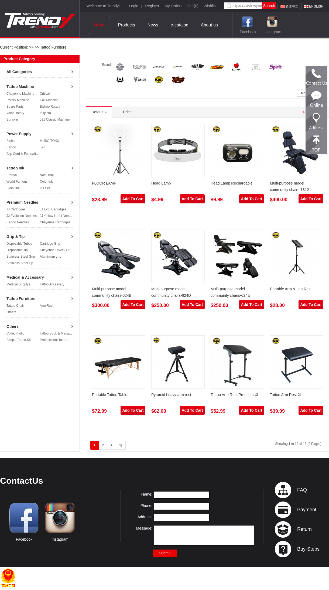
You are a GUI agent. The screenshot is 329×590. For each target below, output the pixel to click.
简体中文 (291, 6)
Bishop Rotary (50, 106)
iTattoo (11, 147)
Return (304, 529)
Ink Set (45, 188)
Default (99, 112)
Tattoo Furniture (53, 47)
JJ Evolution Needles (21, 216)
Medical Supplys (18, 284)
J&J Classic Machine (55, 119)
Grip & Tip (15, 236)
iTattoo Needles (17, 222)
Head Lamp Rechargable (232, 183)
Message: (144, 528)
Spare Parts (14, 106)
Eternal (11, 175)
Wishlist (210, 6)
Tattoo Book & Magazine (57, 333)
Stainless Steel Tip (19, 263)
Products (126, 25)
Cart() (192, 6)
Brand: (107, 65)
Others (11, 312)
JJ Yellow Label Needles (57, 216)
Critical (45, 94)
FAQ (302, 490)
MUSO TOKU (49, 141)
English (316, 6)
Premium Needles (22, 202)
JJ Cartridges (16, 209)
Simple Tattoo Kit (18, 340)
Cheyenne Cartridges (55, 222)
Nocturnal (47, 175)
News (153, 25)
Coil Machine (49, 100)
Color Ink (46, 181)
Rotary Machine (17, 100)
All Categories (19, 72)
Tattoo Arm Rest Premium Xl (234, 395)
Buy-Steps (308, 549)
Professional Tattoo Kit (56, 340)
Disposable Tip (17, 250)
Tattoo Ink (15, 168)
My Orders (173, 6)
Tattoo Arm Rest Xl (285, 395)
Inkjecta (45, 113)
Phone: (146, 505)
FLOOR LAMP (104, 183)
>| (120, 445)
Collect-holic (15, 333)
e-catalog (180, 25)
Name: (146, 494)
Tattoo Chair (15, 306)
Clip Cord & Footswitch (22, 154)
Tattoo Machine (20, 86)
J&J (42, 147)
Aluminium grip (50, 256)
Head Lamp (161, 183)
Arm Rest (46, 306)
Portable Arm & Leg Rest (290, 289)
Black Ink (13, 188)
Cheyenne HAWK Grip (56, 250)
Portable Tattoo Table (109, 395)
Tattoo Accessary (52, 284)
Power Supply (19, 134)
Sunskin (12, 119)
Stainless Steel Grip (20, 256)
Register (152, 6)
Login (133, 6)
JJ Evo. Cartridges (53, 209)
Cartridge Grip (50, 243)
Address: (145, 517)
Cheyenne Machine (20, 94)
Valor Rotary (15, 113)
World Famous (17, 181)
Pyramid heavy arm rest (171, 395)
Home (100, 25)
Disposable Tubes (19, 243)
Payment (306, 509)
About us (209, 25)
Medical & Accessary (25, 277)
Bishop (11, 141)
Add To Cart (132, 199)
